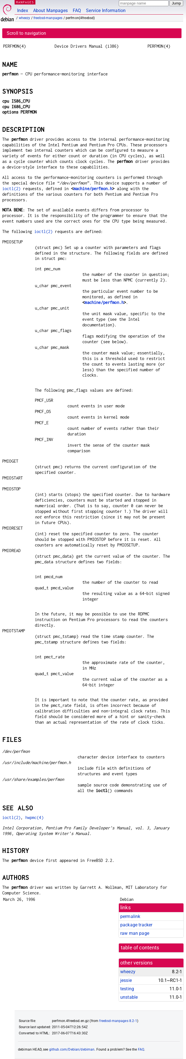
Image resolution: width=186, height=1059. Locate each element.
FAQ (77, 10)
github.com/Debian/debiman (72, 1049)
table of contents (140, 947)
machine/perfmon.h (92, 188)
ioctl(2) (11, 188)
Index (22, 10)
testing (127, 988)
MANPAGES (25, 2)
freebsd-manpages (47, 18)
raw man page (134, 933)
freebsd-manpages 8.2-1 (118, 1021)
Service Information (106, 10)
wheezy (24, 18)
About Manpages (50, 10)
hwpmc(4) (34, 817)
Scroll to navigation (26, 33)
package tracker (136, 925)
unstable (129, 997)
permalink (130, 916)
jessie (126, 980)
